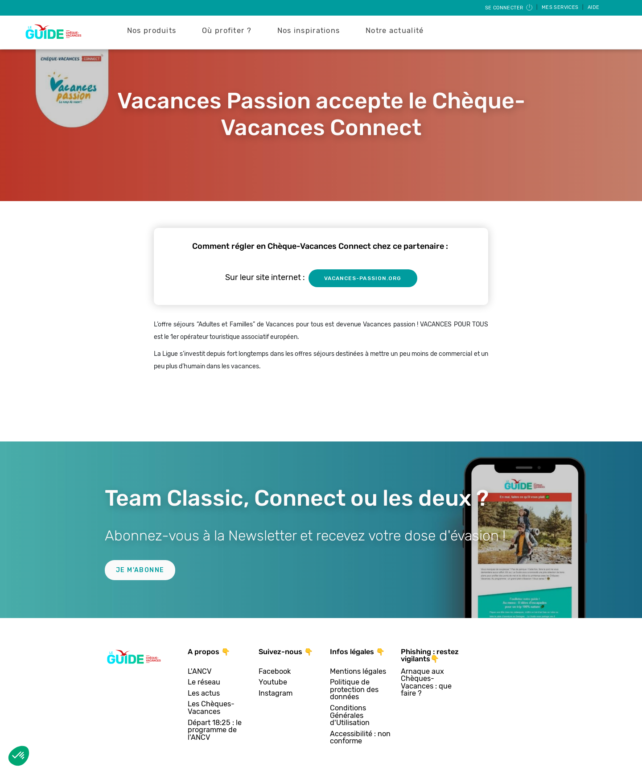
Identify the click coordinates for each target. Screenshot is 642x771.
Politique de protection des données (354, 690)
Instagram (275, 693)
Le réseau (204, 682)
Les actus (204, 693)
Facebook (275, 672)
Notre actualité (395, 30)
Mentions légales (358, 672)
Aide (594, 7)
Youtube (273, 682)
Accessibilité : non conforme (360, 737)
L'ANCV (200, 672)
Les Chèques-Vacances (211, 708)
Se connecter (509, 8)
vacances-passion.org (363, 278)
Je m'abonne (140, 570)
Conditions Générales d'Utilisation (350, 716)
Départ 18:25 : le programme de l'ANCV (215, 730)
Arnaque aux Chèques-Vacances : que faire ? (426, 682)
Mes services (561, 7)
